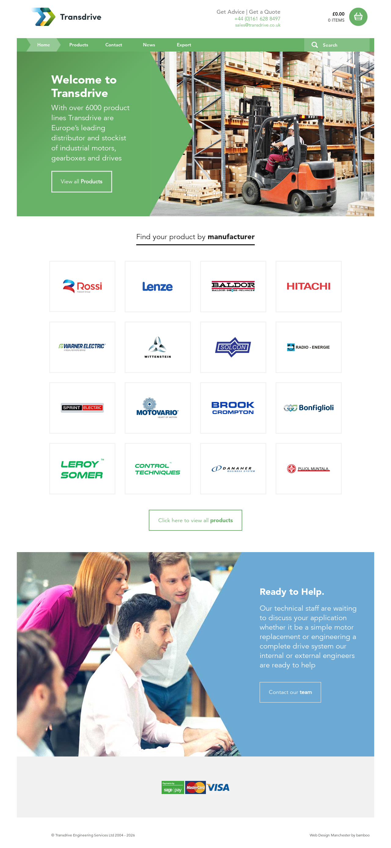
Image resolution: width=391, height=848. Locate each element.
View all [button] (81, 181)
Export (184, 45)
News (149, 45)
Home (49, 44)
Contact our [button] (290, 692)
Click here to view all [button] (195, 520)
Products (78, 45)
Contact (113, 45)
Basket (359, 17)
